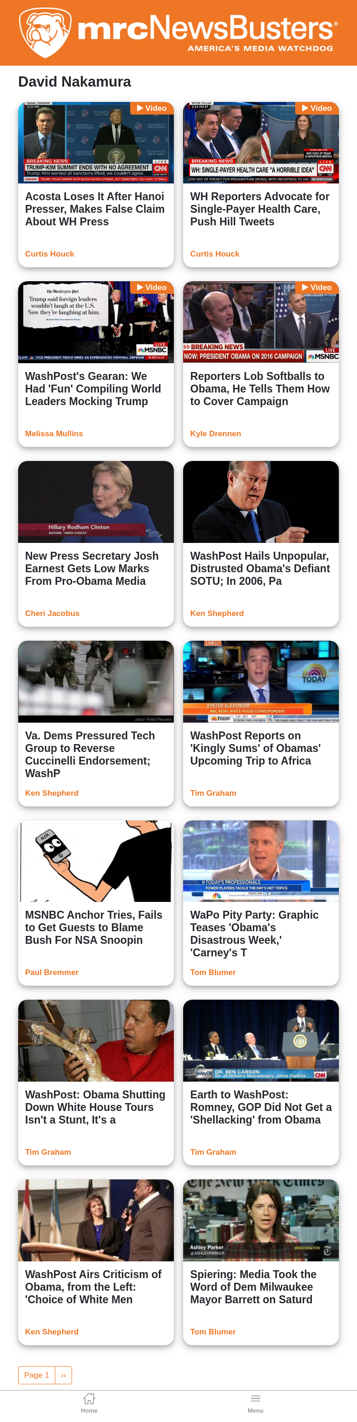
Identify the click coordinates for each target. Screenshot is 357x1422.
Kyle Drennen (215, 433)
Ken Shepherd (217, 613)
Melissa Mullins (54, 433)
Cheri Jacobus (52, 613)
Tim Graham (213, 793)
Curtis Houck (49, 254)
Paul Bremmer (52, 972)
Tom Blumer (213, 972)
